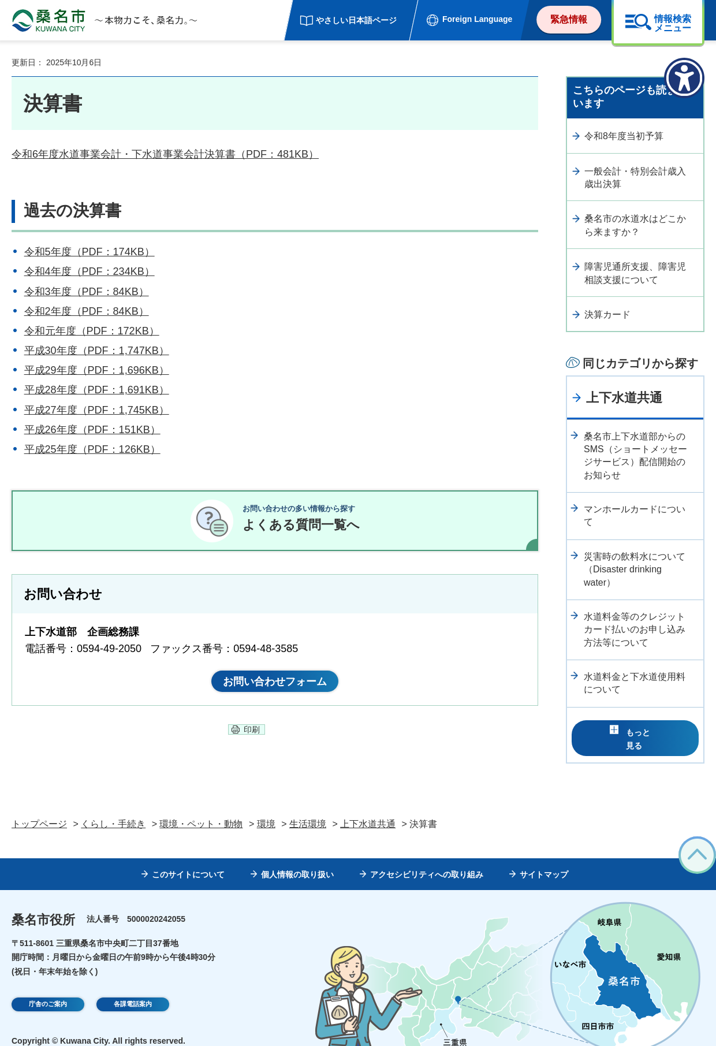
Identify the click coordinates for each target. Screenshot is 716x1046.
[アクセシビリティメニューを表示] (684, 78)
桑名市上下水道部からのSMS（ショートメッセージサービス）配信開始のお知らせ (635, 455)
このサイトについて (188, 857)
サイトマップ (544, 857)
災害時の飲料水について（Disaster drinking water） (634, 569)
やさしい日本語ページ (356, 20)
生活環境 (307, 807)
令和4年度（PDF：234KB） (89, 271)
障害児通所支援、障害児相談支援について (635, 273)
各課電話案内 (133, 988)
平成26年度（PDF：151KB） (92, 429)
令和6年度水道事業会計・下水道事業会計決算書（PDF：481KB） (165, 154)
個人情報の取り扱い (297, 857)
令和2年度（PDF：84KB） (86, 311)
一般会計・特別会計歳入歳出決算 (635, 177)
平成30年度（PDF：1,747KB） (96, 350)
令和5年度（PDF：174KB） (89, 252)
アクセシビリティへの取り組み (426, 857)
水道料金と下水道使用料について (634, 683)
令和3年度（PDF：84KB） (86, 291)
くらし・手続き (113, 807)
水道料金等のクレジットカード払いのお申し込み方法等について (634, 629)
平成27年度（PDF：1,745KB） (96, 410)
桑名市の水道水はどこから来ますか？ (635, 225)
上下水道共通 (624, 397)
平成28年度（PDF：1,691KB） (96, 390)
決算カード (607, 314)
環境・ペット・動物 (201, 807)
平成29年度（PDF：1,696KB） (96, 370)
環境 (266, 807)
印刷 (252, 743)
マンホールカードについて (634, 515)
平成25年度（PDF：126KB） (92, 449)
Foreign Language (477, 19)
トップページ (39, 807)
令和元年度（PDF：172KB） (91, 331)
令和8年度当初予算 (623, 136)
